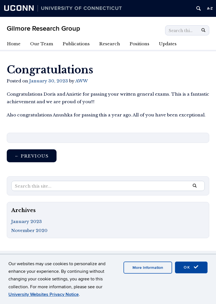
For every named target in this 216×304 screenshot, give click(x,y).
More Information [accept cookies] (147, 267)
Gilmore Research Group (43, 28)
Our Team (41, 43)
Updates (168, 43)
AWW (81, 81)
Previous (32, 156)
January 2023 (26, 221)
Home (14, 43)
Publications (76, 43)
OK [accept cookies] (191, 267)
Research (109, 43)
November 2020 (29, 230)
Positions (139, 43)
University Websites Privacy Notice (43, 294)
